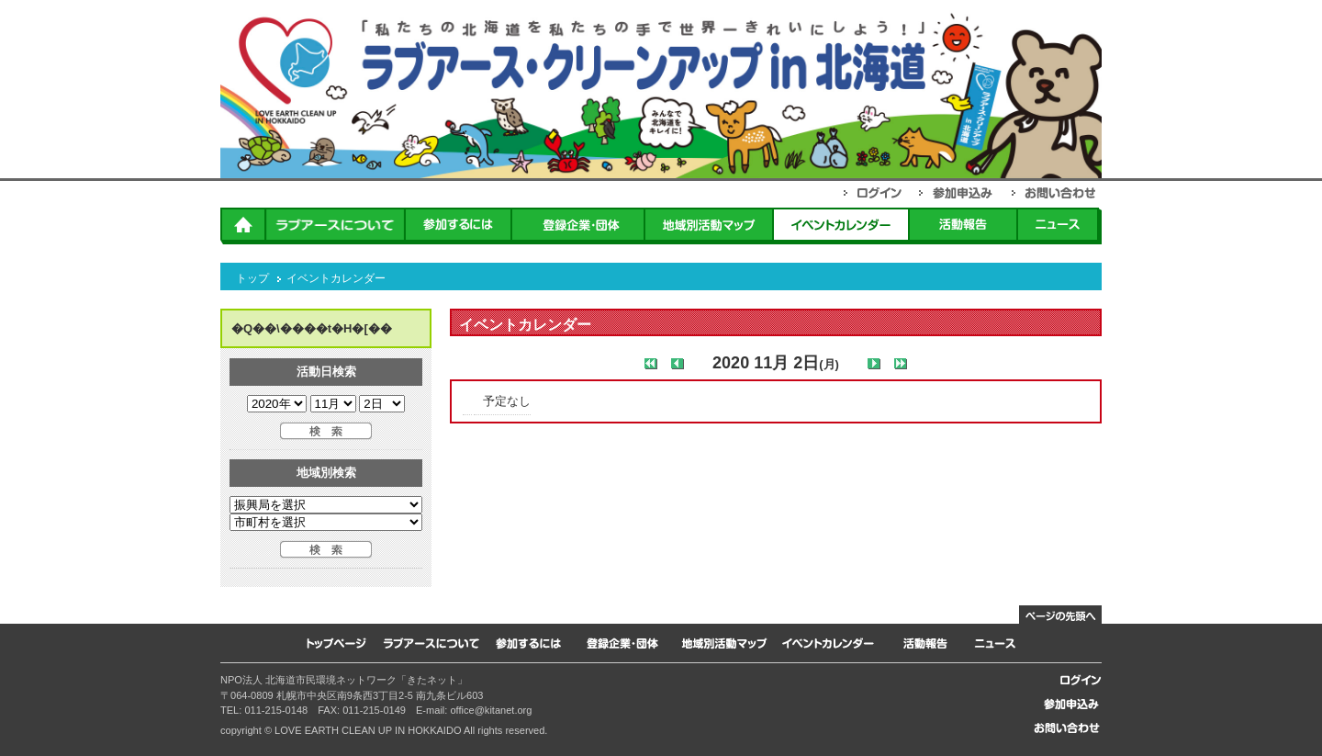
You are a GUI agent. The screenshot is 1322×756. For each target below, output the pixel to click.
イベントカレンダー (336, 278)
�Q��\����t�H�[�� (311, 328)
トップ (252, 278)
